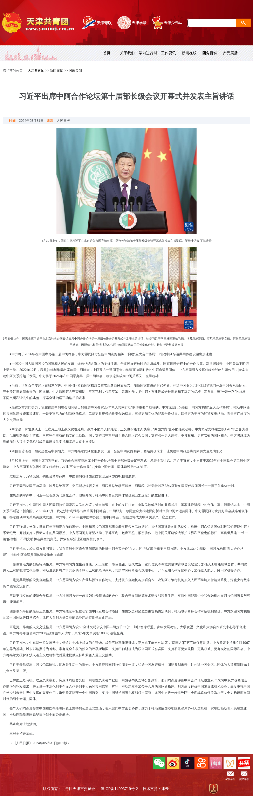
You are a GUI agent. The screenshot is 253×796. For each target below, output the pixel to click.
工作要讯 (168, 53)
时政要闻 (75, 70)
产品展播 (230, 53)
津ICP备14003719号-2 (121, 789)
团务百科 (209, 53)
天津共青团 (36, 70)
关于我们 (127, 53)
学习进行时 (148, 53)
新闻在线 (189, 53)
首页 (106, 53)
